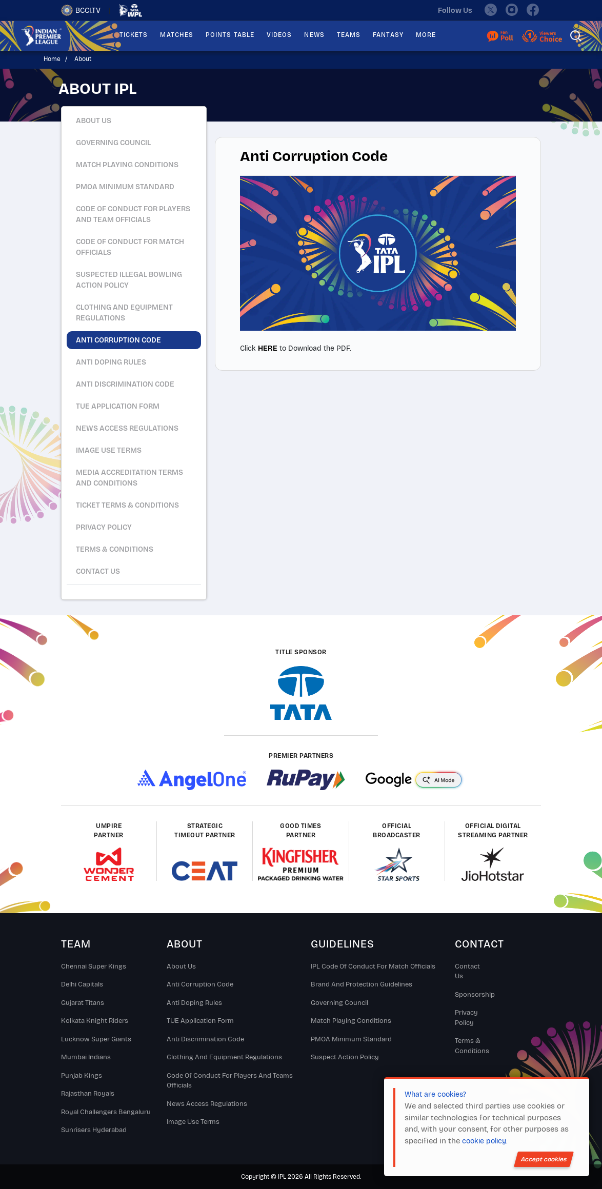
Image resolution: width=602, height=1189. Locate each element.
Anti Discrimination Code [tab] (125, 384)
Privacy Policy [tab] (104, 527)
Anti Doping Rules (194, 1003)
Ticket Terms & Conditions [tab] (127, 505)
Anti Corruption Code (200, 984)
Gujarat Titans (82, 1003)
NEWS (314, 34)
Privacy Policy (466, 1018)
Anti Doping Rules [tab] (111, 362)
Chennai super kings (93, 966)
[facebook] (533, 10)
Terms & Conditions (471, 1046)
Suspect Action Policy (345, 1057)
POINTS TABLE (230, 34)
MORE (426, 34)
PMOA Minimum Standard (351, 1039)
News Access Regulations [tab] (127, 428)
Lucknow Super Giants (96, 1039)
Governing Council (339, 1003)
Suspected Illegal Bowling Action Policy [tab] (129, 280)
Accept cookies (544, 1159)
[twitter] (490, 10)
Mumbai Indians (86, 1057)
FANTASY (388, 34)
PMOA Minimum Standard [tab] (125, 187)
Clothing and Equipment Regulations (224, 1057)
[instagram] (511, 10)
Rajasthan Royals (87, 1094)
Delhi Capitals (82, 984)
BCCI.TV (81, 10)
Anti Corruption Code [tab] (118, 340)
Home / (57, 59)
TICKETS (133, 34)
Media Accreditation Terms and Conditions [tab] (129, 478)
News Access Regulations (207, 1104)
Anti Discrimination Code (205, 1039)
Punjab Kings (81, 1076)
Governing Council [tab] (113, 142)
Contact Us (98, 571)
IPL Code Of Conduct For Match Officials (373, 966)
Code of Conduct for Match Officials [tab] (130, 247)
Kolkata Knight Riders (94, 1021)
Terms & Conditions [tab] (114, 549)
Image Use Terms (193, 1122)
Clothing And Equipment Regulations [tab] (124, 313)
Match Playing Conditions (351, 1021)
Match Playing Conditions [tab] (127, 164)
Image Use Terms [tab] (109, 450)
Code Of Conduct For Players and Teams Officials (230, 1081)
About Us (93, 120)
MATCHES (176, 34)
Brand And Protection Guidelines (361, 984)
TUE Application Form (200, 1021)
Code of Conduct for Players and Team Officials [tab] (133, 214)
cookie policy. (484, 1141)
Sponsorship (471, 995)
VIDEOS (279, 34)
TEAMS (348, 34)
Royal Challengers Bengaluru (106, 1112)
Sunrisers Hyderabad (94, 1130)
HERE (267, 348)
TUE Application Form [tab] (117, 406)
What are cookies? (435, 1094)
